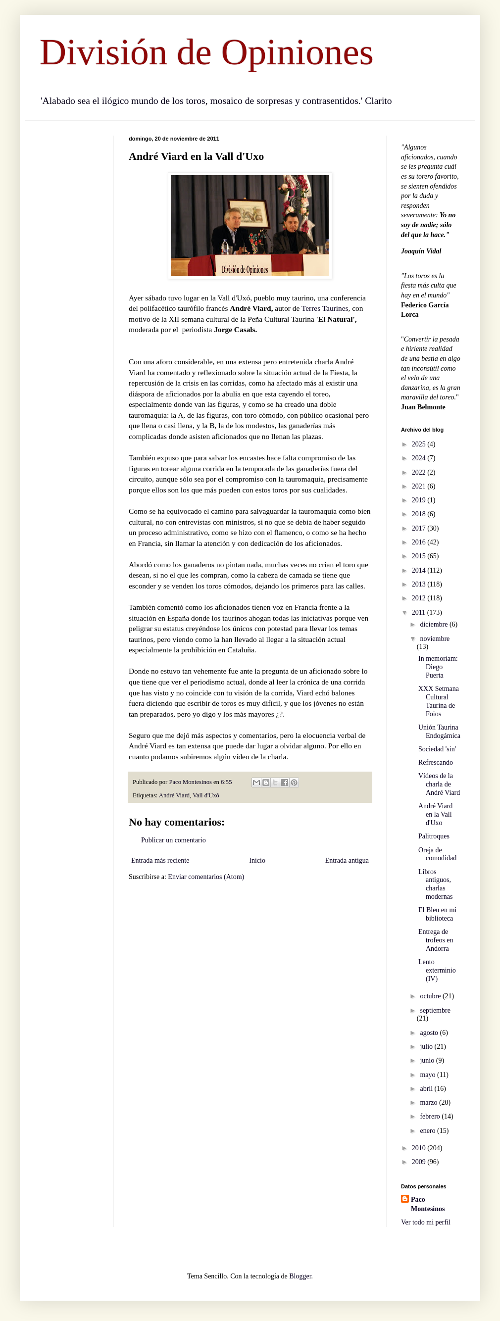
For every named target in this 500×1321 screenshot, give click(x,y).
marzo (429, 1102)
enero (428, 1130)
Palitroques (434, 836)
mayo (428, 1074)
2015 (420, 556)
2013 (420, 584)
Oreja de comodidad (437, 854)
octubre (431, 996)
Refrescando (435, 762)
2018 (420, 514)
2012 (420, 598)
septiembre (435, 1010)
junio (428, 1060)
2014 (420, 570)
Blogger (300, 1276)
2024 (420, 458)
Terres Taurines (325, 308)
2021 (420, 486)
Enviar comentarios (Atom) (206, 877)
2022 (420, 472)
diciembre (434, 624)
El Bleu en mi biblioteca (437, 914)
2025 (420, 444)
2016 (420, 542)
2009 (420, 1162)
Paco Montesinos (428, 1204)
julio (427, 1046)
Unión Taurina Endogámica (439, 731)
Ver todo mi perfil (425, 1222)
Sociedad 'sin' (437, 749)
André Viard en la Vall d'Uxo (435, 814)
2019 (420, 500)
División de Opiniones (207, 51)
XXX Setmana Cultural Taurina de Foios (438, 701)
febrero (431, 1116)
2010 (420, 1148)
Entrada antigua (347, 860)
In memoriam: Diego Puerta (438, 667)
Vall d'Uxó (206, 795)
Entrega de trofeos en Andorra (435, 940)
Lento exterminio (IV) (437, 970)
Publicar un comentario (173, 840)
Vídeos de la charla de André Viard (439, 784)
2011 (419, 612)
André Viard (174, 795)
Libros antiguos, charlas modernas (435, 884)
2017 (420, 528)
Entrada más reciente (160, 860)
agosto (430, 1032)
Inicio (257, 860)
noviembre (435, 638)
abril (427, 1088)
